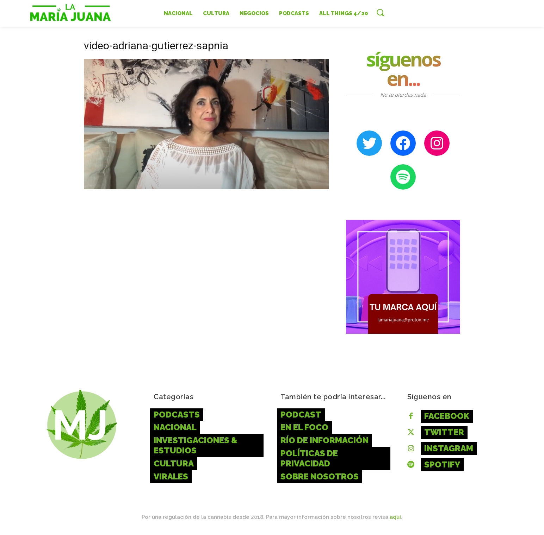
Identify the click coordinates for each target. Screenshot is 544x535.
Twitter (444, 432)
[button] (380, 12)
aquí (395, 517)
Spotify (442, 464)
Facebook (446, 416)
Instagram (448, 448)
